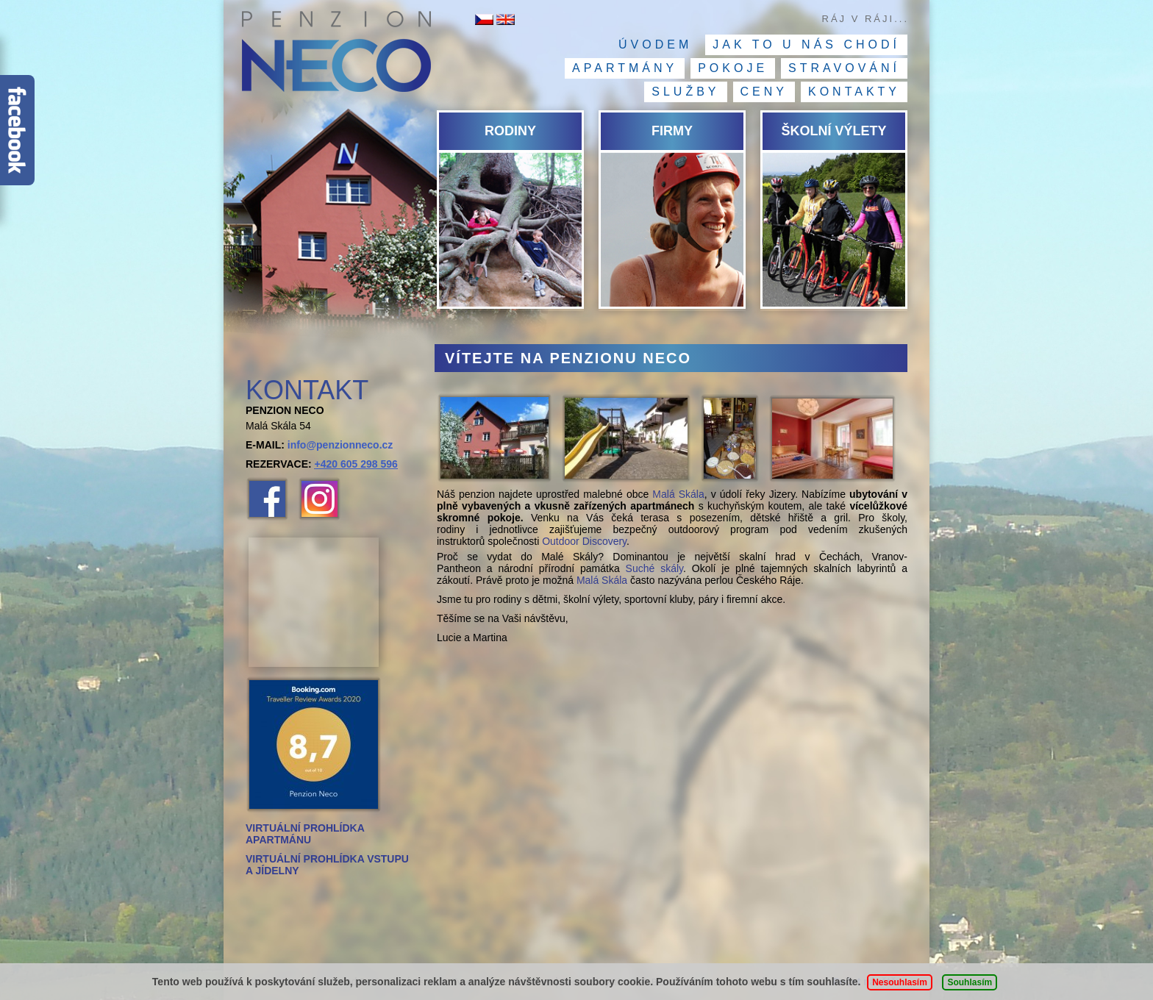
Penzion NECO (335, 55)
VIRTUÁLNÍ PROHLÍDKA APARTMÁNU (305, 834)
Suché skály (654, 568)
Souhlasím (969, 982)
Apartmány (624, 68)
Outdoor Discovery (584, 541)
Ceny (764, 91)
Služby (685, 91)
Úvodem (655, 44)
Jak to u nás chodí (806, 44)
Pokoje (733, 68)
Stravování (844, 68)
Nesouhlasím (899, 982)
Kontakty (854, 91)
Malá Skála (678, 494)
